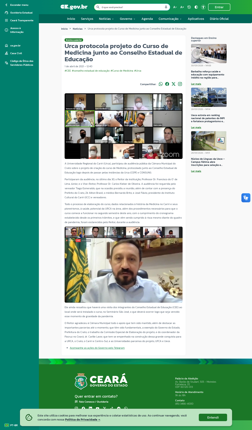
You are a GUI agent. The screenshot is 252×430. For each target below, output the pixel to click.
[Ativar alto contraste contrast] (196, 7)
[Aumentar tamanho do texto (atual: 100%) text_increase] (182, 7)
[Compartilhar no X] (174, 84)
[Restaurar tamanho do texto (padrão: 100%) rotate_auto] (189, 7)
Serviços (87, 18)
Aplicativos (196, 18)
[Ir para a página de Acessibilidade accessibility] (203, 7)
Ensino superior (74, 40)
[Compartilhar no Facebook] (167, 84)
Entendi (213, 417)
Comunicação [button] (170, 18)
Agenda (147, 18)
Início (71, 18)
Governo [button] (128, 18)
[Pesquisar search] (98, 7)
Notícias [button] (106, 18)
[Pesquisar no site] (132, 7)
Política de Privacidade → (82, 419)
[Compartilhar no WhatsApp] (161, 84)
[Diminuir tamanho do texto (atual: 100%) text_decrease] (175, 7)
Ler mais (196, 84)
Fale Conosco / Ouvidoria (93, 401)
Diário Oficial (219, 18)
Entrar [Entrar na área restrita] (219, 7)
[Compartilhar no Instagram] (180, 84)
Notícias (78, 28)
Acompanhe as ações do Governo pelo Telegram (97, 348)
